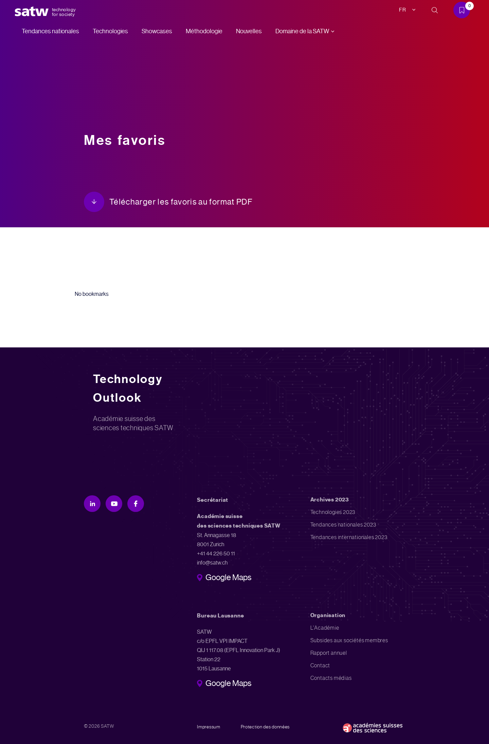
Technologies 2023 (333, 512)
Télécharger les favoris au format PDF (181, 202)
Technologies (110, 31)
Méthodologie (204, 31)
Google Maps (228, 578)
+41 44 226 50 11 (216, 553)
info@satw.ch (212, 562)
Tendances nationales (50, 31)
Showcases (157, 31)
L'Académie (324, 628)
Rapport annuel (328, 653)
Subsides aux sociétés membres (349, 640)
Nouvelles (249, 31)
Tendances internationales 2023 (348, 537)
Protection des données (265, 726)
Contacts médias (331, 678)
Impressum (208, 726)
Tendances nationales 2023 (343, 524)
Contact (320, 665)
